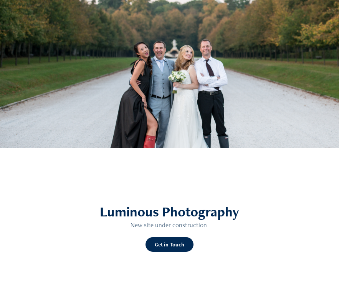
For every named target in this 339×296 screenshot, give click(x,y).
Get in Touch (169, 244)
